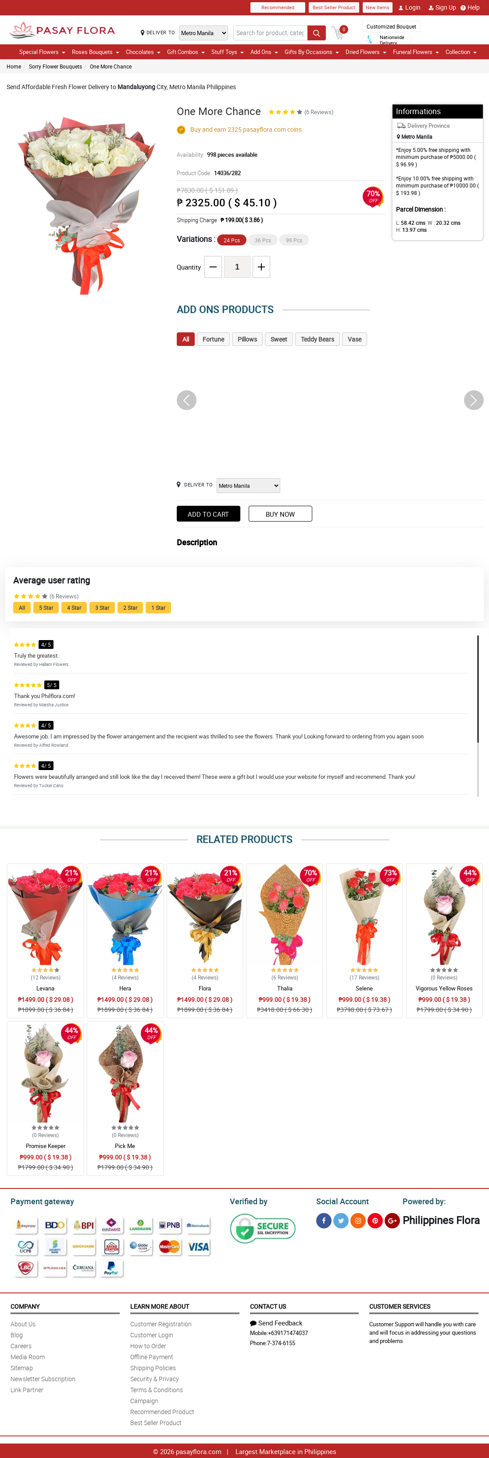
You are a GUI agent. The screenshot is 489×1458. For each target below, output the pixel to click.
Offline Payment (151, 1355)
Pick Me (125, 1146)
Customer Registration (161, 1322)
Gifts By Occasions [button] (312, 52)
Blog (17, 1333)
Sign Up (442, 7)
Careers (21, 1344)
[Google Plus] (392, 1219)
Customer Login (151, 1333)
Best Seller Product (334, 7)
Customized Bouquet (391, 26)
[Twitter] (341, 1219)
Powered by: (422, 1200)
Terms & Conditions (156, 1388)
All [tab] (185, 339)
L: (409, 222)
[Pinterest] (375, 1219)
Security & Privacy (154, 1377)
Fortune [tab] (213, 339)
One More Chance (111, 66)
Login (409, 7)
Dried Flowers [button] (366, 52)
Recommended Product (162, 1410)
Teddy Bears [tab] (317, 339)
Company (25, 1305)
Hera (125, 988)
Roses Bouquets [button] (95, 52)
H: (410, 229)
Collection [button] (461, 52)
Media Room (28, 1355)
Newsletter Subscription (43, 1377)
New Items (377, 7)
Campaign (144, 1399)
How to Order (148, 1344)
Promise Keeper (45, 1146)
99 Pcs (294, 240)
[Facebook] (324, 1219)
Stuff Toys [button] (227, 52)
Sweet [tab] (279, 339)
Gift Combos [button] (186, 52)
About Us (23, 1322)
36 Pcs (263, 240)
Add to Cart (208, 514)
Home (14, 66)
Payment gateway (38, 1200)
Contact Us (268, 1305)
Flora (205, 988)
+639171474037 (288, 1332)
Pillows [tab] (247, 339)
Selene (364, 988)
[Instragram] (358, 1219)
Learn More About (159, 1305)
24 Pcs (232, 240)
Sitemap (22, 1366)
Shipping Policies (153, 1366)
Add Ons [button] (264, 52)
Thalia (285, 988)
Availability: (215, 154)
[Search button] (316, 32)
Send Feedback (276, 1321)
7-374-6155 (281, 1342)
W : (439, 222)
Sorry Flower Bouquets (55, 66)
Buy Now (280, 514)
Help (470, 7)
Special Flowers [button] (42, 52)
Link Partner (27, 1388)
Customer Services (399, 1305)
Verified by (247, 1200)
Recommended (277, 7)
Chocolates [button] (143, 52)
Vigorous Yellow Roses (444, 988)
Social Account (340, 1200)
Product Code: (208, 173)
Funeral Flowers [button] (416, 52)
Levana (45, 988)
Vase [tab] (354, 339)
